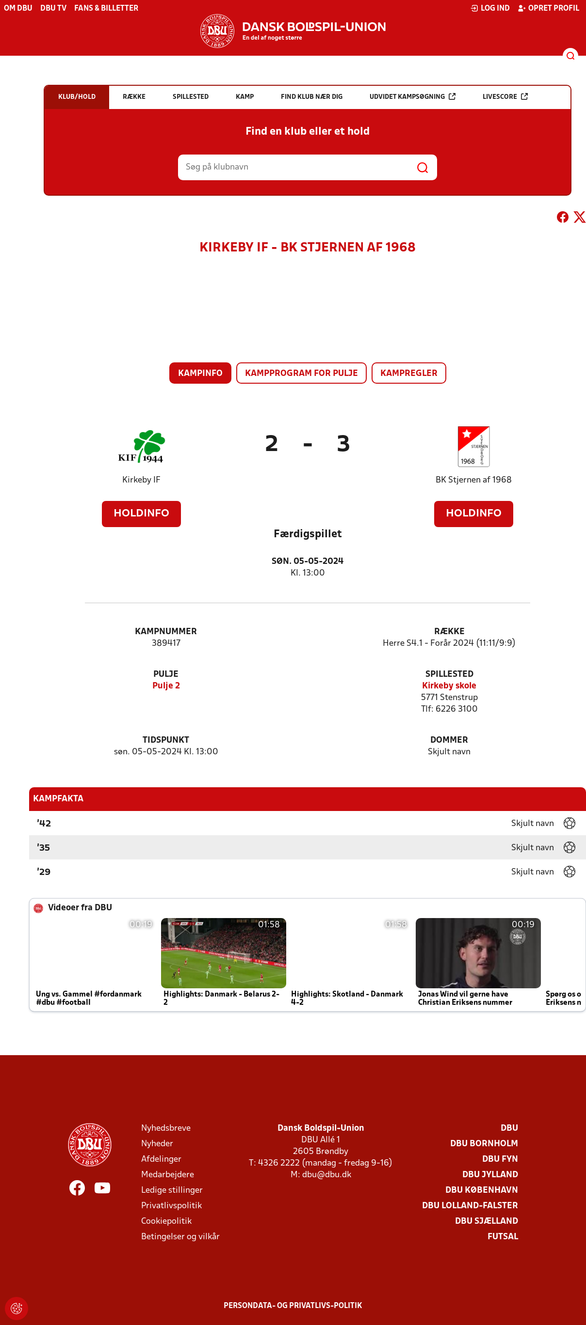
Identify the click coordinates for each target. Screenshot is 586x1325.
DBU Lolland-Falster (470, 1206)
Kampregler (409, 374)
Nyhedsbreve (166, 1128)
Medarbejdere (167, 1175)
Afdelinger (161, 1159)
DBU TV (53, 8)
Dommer (449, 740)
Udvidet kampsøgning (413, 96)
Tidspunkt (166, 740)
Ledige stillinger (172, 1190)
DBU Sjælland (486, 1221)
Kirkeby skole (449, 686)
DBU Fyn (500, 1159)
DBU (509, 1128)
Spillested (449, 674)
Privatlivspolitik (171, 1206)
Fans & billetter (106, 8)
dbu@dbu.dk (326, 1175)
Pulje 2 (166, 686)
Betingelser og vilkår (180, 1237)
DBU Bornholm (484, 1144)
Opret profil (548, 8)
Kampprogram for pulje (301, 374)
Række (449, 632)
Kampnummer (166, 632)
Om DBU (18, 8)
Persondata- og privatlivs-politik (293, 1306)
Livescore (505, 96)
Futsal (503, 1237)
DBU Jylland (490, 1175)
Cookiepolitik (166, 1221)
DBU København (481, 1190)
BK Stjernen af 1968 (474, 480)
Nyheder (157, 1144)
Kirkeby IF (141, 480)
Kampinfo (200, 374)
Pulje (166, 674)
